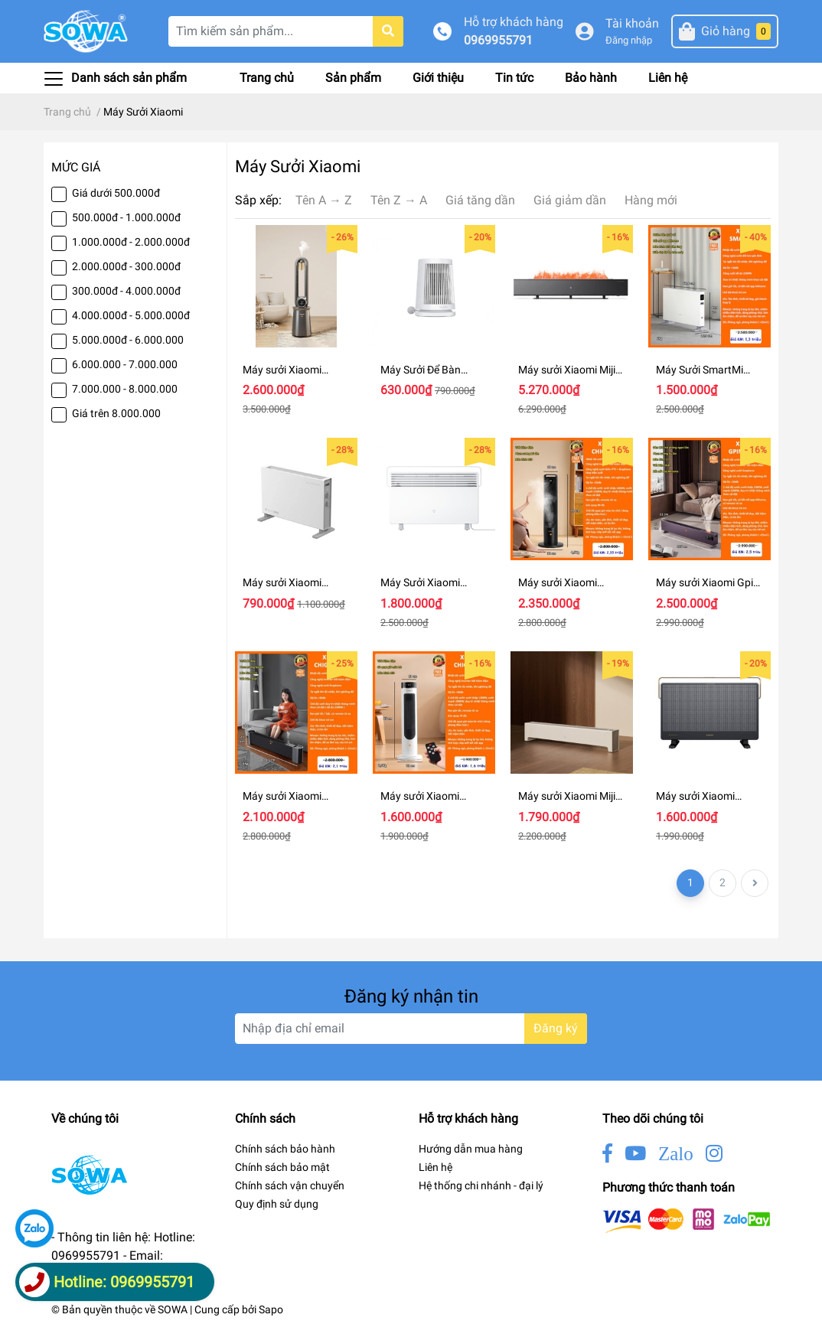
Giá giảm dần (569, 200)
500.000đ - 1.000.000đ (126, 217)
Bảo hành (591, 77)
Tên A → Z (323, 200)
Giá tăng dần (480, 200)
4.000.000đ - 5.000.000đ (131, 315)
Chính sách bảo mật (282, 1167)
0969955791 (498, 40)
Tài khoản (632, 23)
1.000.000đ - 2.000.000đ (131, 242)
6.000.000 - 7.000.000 (125, 364)
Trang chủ (267, 77)
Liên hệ (667, 77)
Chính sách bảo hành (285, 1149)
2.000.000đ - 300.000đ (126, 266)
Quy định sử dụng (276, 1204)
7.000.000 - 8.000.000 (125, 389)
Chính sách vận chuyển (289, 1185)
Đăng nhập (628, 40)
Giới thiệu (438, 77)
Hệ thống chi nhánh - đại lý (481, 1185)
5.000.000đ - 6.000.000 (128, 340)
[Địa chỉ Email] (411, 1028)
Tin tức (514, 77)
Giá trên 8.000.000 (116, 413)
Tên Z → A (398, 200)
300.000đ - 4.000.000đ (126, 291)
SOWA (173, 1309)
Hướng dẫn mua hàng (471, 1149)
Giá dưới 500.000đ (116, 193)
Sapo (271, 1309)
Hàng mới (651, 200)
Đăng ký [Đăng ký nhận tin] (555, 1028)
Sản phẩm (353, 77)
